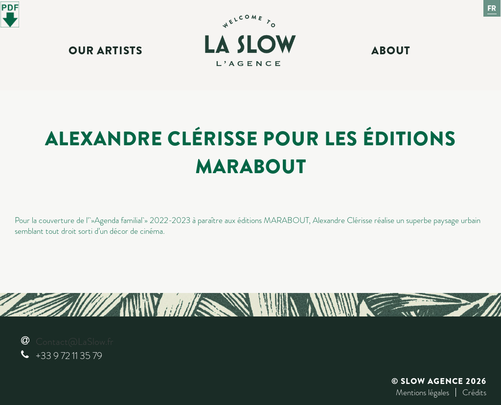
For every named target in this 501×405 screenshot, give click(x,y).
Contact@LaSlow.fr (74, 342)
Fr (492, 8)
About (390, 51)
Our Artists (105, 51)
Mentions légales (422, 392)
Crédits (474, 392)
